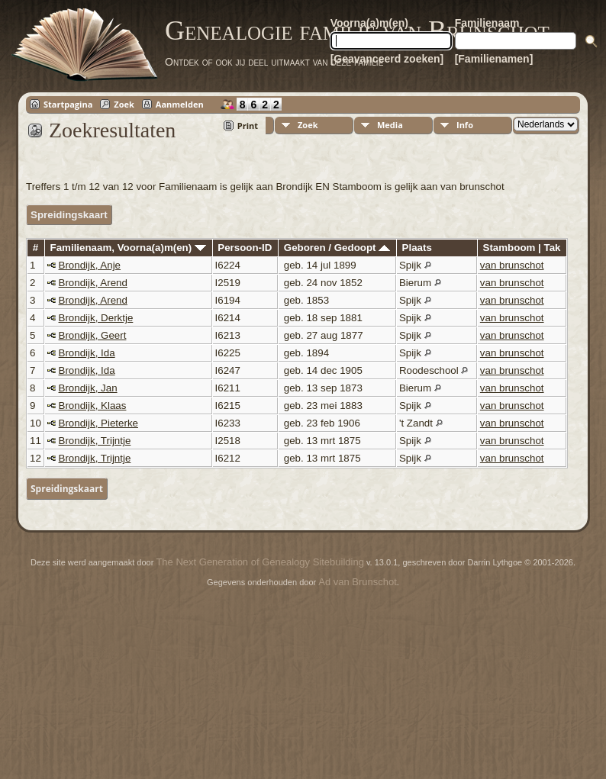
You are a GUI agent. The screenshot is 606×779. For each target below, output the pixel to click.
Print (247, 125)
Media (390, 124)
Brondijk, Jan (88, 388)
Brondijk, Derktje (96, 318)
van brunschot (512, 265)
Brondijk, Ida (87, 353)
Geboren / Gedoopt (337, 247)
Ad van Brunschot (357, 581)
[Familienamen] (494, 59)
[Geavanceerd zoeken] (387, 59)
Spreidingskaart (69, 215)
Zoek (124, 104)
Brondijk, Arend (93, 282)
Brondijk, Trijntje (95, 440)
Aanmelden (180, 104)
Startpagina (68, 104)
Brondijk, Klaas (93, 405)
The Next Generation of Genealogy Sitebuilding (259, 562)
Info (464, 124)
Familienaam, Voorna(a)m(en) (128, 247)
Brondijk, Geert (93, 335)
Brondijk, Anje (90, 265)
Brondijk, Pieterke (98, 423)
